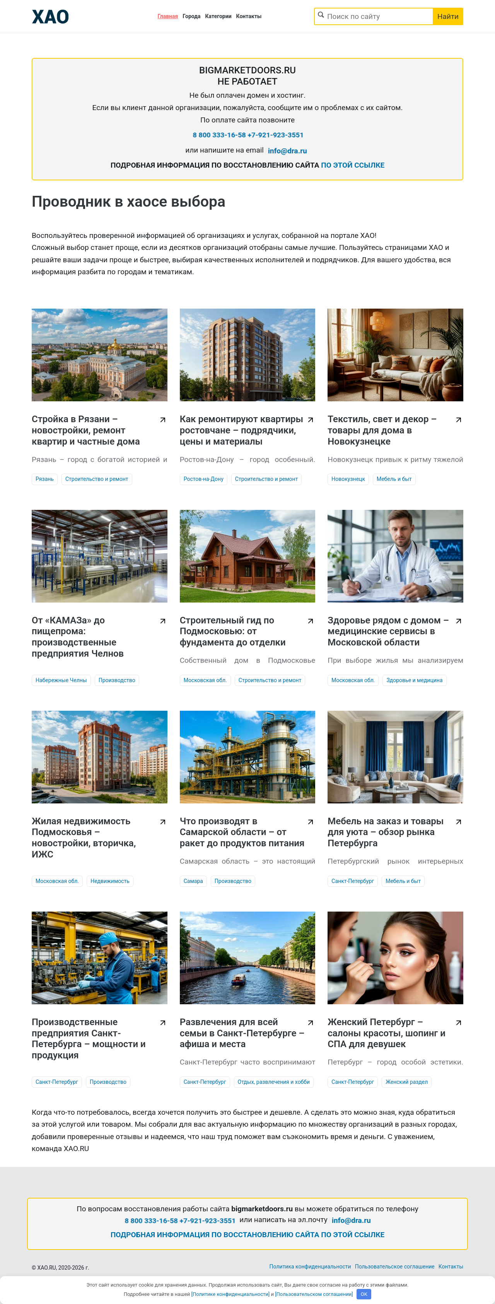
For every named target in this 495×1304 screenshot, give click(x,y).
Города (191, 16)
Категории (218, 16)
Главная (168, 16)
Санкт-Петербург (352, 881)
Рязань (45, 479)
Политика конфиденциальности (310, 1266)
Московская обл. (205, 680)
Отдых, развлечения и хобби (274, 1082)
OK (364, 1294)
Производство (117, 680)
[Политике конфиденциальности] (230, 1294)
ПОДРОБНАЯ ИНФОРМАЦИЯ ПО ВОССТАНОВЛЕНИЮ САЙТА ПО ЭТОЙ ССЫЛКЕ (247, 1234)
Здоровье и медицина (414, 680)
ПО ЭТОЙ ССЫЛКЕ (352, 165)
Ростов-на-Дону (204, 479)
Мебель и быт (394, 479)
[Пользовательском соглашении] (314, 1294)
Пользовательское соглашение (395, 1266)
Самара (193, 881)
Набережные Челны (61, 680)
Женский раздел (407, 1082)
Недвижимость (110, 881)
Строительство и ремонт (96, 479)
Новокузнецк (348, 479)
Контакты (249, 16)
